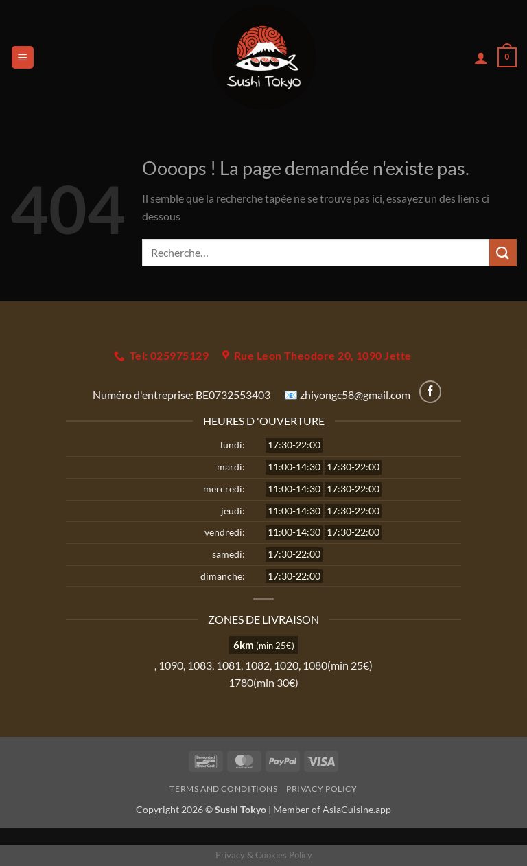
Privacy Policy (322, 789)
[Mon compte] (481, 58)
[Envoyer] (503, 252)
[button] (23, 57)
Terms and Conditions (223, 789)
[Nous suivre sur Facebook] (430, 391)
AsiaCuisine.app (357, 809)
